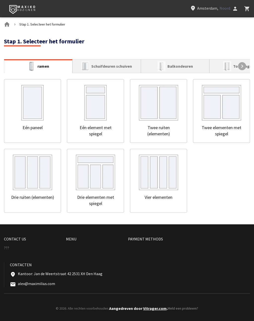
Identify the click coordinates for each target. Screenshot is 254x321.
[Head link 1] (22, 10)
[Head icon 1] (235, 9)
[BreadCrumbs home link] (7, 24)
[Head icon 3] (247, 9)
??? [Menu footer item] (6, 247)
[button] (32, 111)
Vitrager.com (155, 308)
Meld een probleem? (183, 308)
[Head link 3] (211, 8)
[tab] (38, 66)
